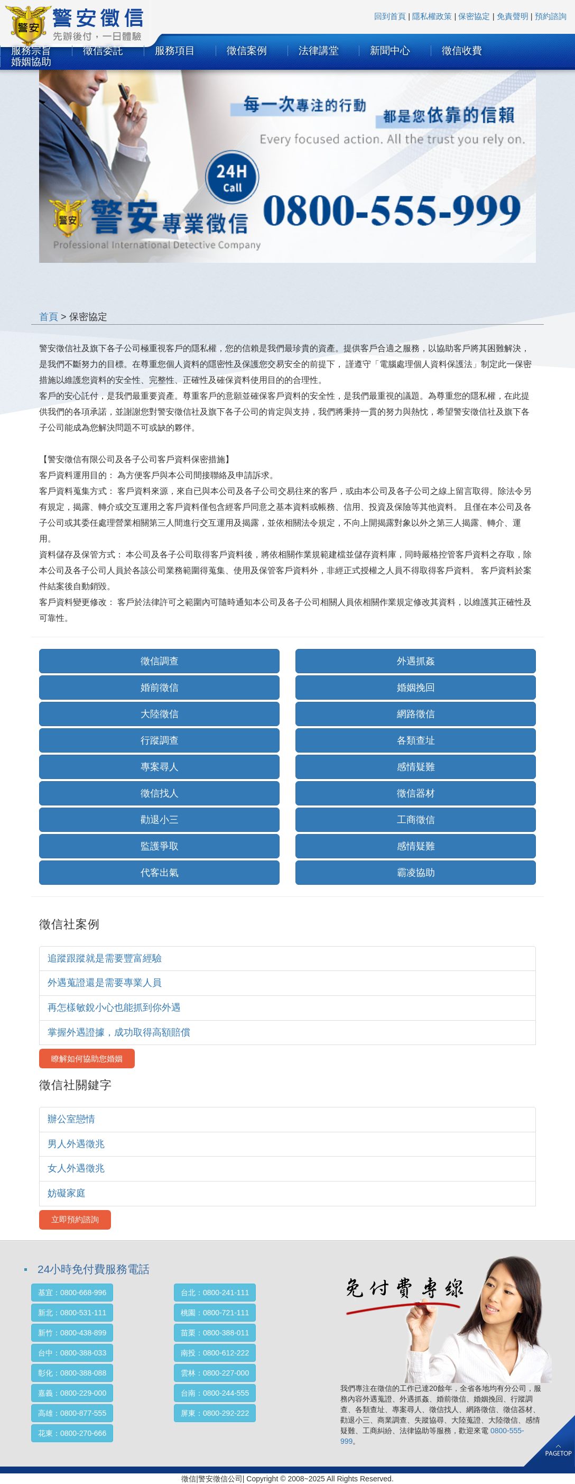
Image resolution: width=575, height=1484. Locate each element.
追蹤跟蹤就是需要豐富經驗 (105, 958)
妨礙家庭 (67, 1193)
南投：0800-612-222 (215, 1353)
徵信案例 (247, 50)
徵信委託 (103, 50)
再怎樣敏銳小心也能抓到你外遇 (114, 1007)
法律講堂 (319, 50)
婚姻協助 (31, 62)
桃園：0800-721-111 (215, 1312)
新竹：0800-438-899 (72, 1333)
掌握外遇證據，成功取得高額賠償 (119, 1032)
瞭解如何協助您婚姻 (87, 1058)
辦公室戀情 (71, 1119)
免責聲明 (512, 16)
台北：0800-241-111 (215, 1292)
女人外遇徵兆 (76, 1168)
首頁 (48, 317)
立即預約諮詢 (75, 1219)
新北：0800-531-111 (72, 1312)
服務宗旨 (31, 50)
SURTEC (87, 29)
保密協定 (474, 16)
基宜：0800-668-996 (72, 1292)
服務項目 (175, 50)
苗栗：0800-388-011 (215, 1333)
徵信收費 (462, 50)
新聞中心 (390, 50)
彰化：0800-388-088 (72, 1373)
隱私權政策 (432, 16)
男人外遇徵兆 (76, 1144)
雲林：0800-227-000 (215, 1373)
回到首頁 (390, 16)
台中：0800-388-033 (72, 1353)
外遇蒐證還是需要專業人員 (105, 982)
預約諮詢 (551, 16)
